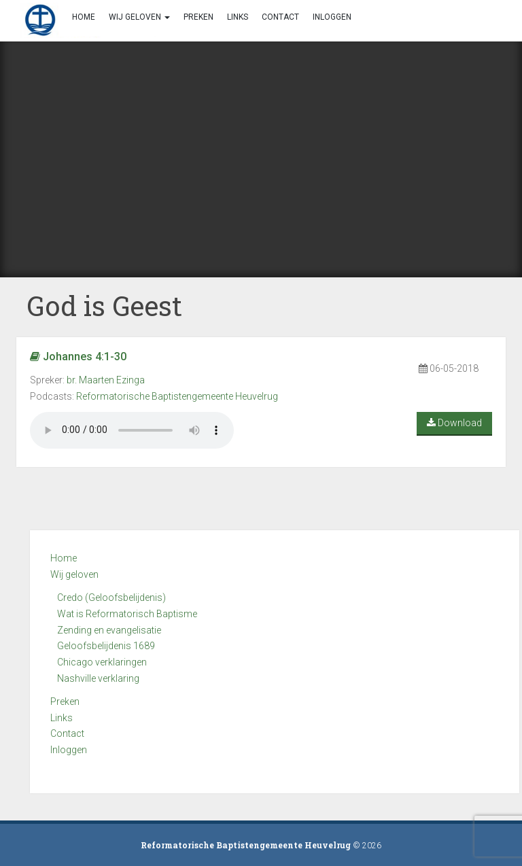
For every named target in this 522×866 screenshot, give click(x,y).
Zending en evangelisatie (109, 630)
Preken (65, 701)
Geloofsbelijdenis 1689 (106, 645)
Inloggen (68, 749)
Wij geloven (74, 574)
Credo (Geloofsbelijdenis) (111, 597)
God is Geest (104, 306)
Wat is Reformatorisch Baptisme (127, 613)
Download (454, 422)
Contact (67, 733)
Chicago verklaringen (102, 662)
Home (63, 558)
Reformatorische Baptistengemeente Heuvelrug (177, 396)
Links (61, 717)
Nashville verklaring (98, 678)
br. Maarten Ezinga (106, 380)
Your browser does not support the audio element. (132, 430)
